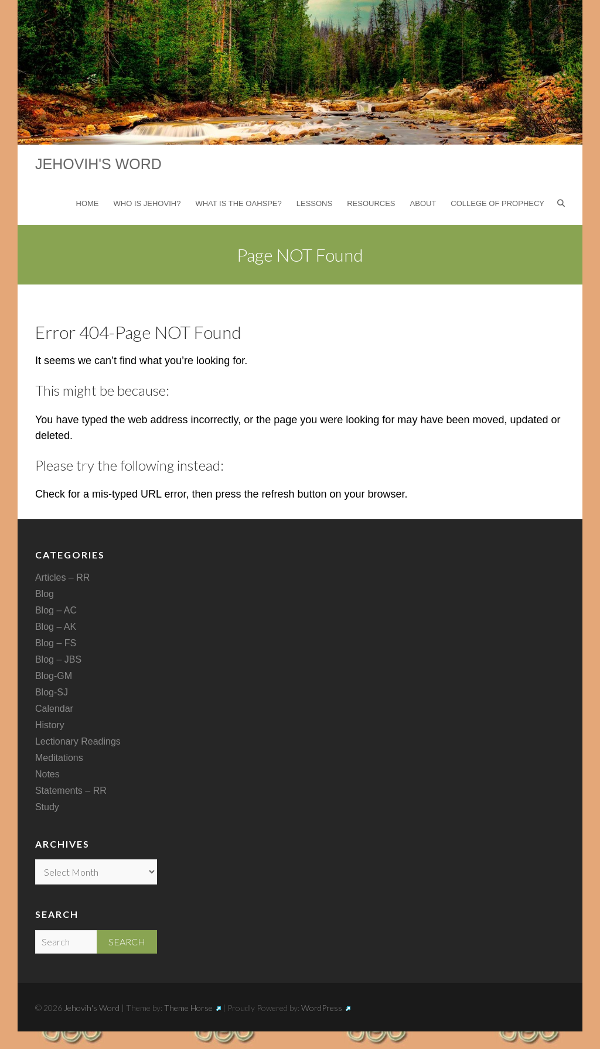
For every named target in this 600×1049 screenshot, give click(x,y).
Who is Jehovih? (147, 203)
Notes (47, 774)
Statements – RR (71, 791)
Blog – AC (56, 610)
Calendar (54, 709)
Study (47, 807)
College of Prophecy (497, 203)
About (423, 203)
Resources (371, 203)
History (49, 725)
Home (87, 203)
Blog (44, 594)
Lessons (314, 203)
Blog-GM (53, 676)
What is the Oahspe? (238, 203)
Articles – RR (62, 577)
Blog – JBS (58, 659)
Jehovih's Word (98, 164)
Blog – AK (55, 627)
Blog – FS (55, 643)
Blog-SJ (51, 692)
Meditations (59, 758)
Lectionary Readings (78, 741)
